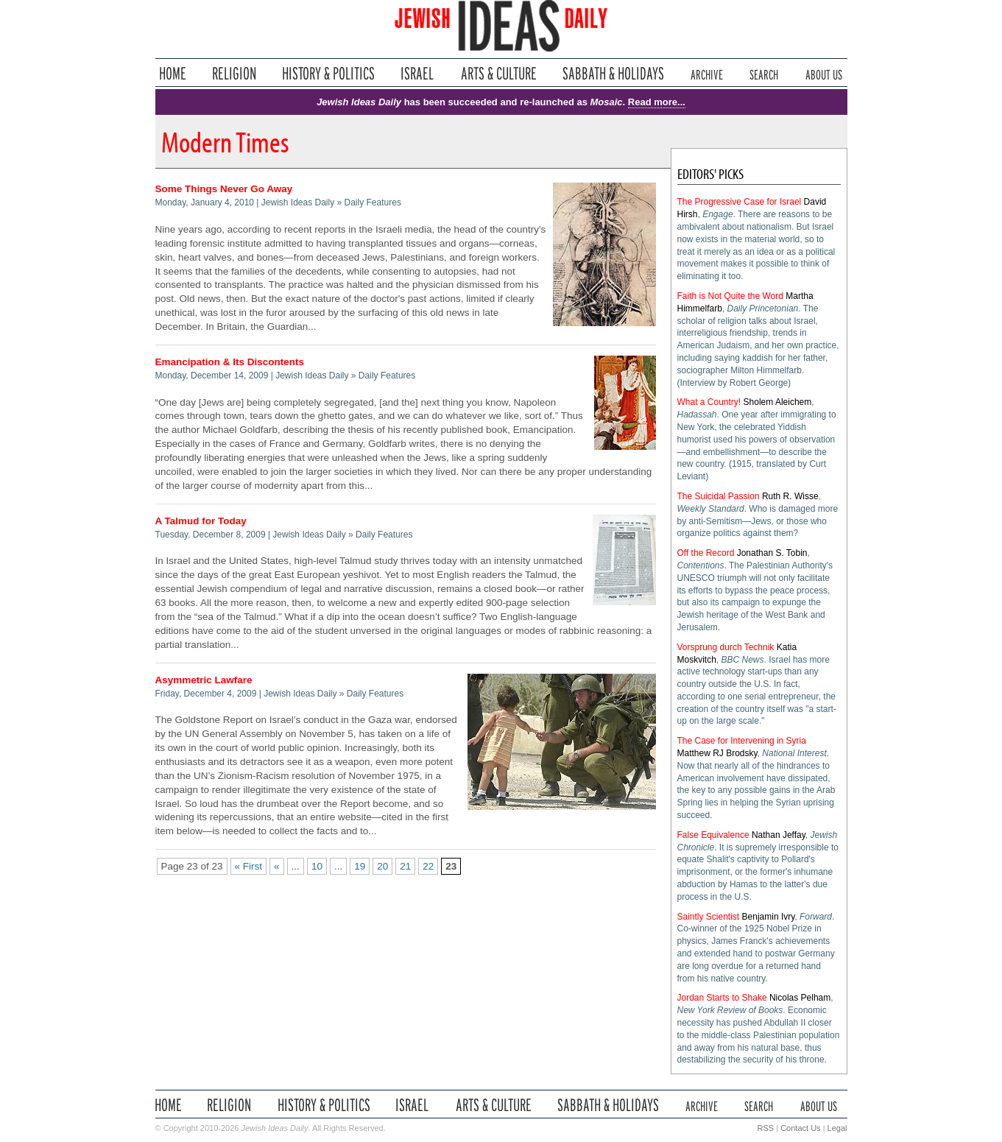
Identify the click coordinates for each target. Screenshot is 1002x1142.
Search (763, 73)
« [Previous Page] (277, 866)
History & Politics (328, 73)
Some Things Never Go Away (224, 188)
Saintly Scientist (708, 917)
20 (382, 866)
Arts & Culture (498, 73)
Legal (837, 1128)
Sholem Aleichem (778, 402)
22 (428, 866)
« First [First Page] (249, 866)
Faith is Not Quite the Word (730, 296)
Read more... (656, 101)
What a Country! (709, 402)
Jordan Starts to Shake (722, 998)
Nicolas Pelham (799, 998)
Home (173, 73)
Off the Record (706, 553)
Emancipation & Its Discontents (230, 361)
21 (405, 866)
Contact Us (800, 1128)
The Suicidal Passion (718, 496)
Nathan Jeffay (778, 835)
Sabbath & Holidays (612, 73)
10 (316, 866)
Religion (234, 73)
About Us (823, 73)
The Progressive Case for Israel (739, 202)
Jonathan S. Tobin (772, 553)
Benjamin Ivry (768, 917)
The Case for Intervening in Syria (741, 741)
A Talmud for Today (201, 520)
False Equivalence (713, 835)
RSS (766, 1128)
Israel (417, 73)
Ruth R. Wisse (790, 496)
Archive (707, 73)
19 (359, 866)
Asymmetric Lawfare (204, 679)
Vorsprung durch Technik (726, 647)
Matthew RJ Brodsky (717, 753)
